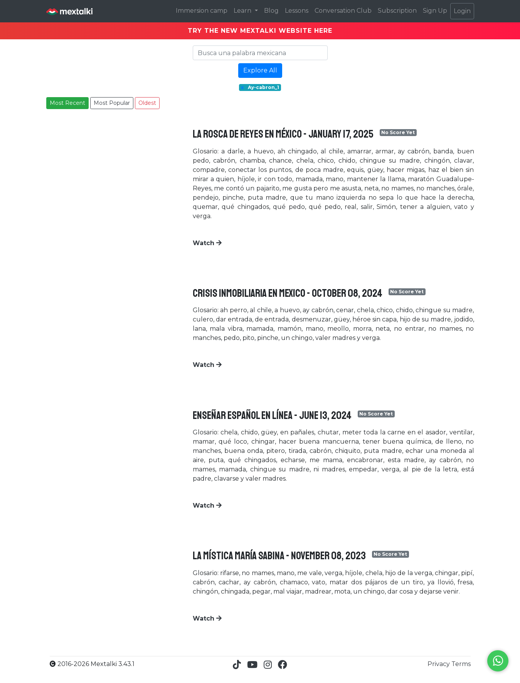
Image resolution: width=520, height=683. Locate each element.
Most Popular (112, 102)
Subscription (397, 10)
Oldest (147, 102)
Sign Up (435, 10)
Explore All (260, 70)
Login (462, 11)
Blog (271, 10)
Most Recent (67, 102)
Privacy (439, 664)
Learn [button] (243, 10)
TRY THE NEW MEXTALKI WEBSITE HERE (260, 30)
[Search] (260, 52)
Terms (461, 664)
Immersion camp (201, 10)
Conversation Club (343, 10)
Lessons (296, 10)
